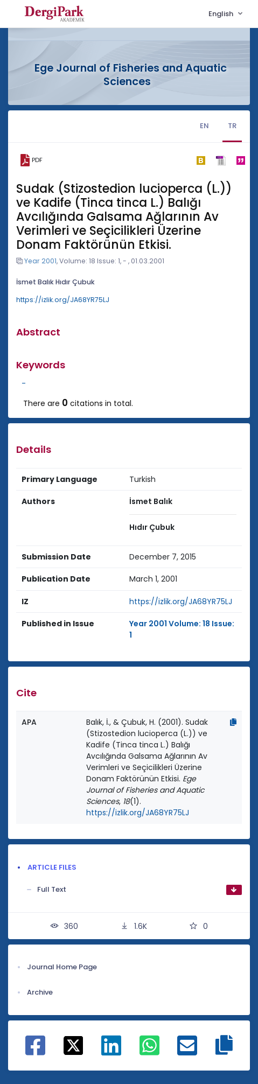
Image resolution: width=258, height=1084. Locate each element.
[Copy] (233, 722)
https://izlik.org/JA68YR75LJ (62, 299)
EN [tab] (204, 126)
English (221, 14)
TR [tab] (232, 126)
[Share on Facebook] (35, 1051)
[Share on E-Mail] (187, 1051)
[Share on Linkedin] (111, 1051)
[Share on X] (73, 1044)
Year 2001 (40, 260)
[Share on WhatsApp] (149, 1051)
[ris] (220, 160)
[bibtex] (200, 160)
